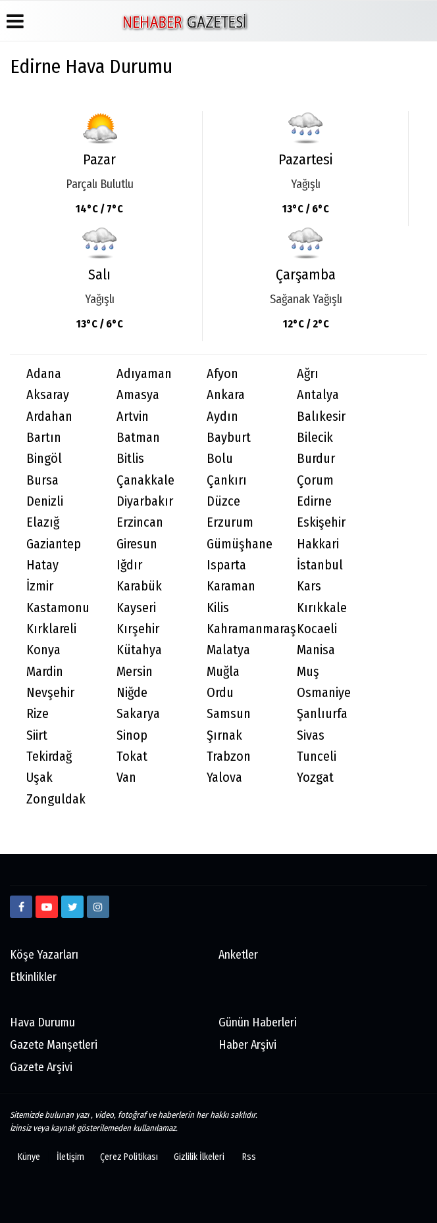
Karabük (139, 586)
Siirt (36, 735)
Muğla (223, 671)
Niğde (131, 692)
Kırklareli (51, 629)
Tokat (131, 756)
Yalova (224, 777)
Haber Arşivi (247, 1045)
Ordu (220, 692)
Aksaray (47, 394)
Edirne (314, 501)
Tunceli (316, 756)
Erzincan (139, 522)
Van (126, 777)
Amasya (137, 394)
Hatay (42, 565)
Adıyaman (144, 373)
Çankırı (227, 480)
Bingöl (44, 458)
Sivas (310, 735)
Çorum (315, 480)
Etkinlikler (33, 977)
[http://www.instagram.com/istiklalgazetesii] (98, 907)
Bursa (42, 480)
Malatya (228, 650)
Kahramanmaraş (243, 629)
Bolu (220, 458)
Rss (249, 1157)
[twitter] (72, 907)
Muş (308, 671)
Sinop (131, 735)
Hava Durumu (42, 1022)
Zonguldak (56, 799)
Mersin (134, 671)
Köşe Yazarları (44, 954)
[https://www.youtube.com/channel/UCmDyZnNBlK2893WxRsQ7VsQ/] (47, 907)
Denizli (44, 501)
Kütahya (139, 650)
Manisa (316, 650)
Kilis (218, 607)
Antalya (318, 394)
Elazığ (42, 522)
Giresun (136, 544)
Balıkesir (321, 416)
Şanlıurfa (322, 713)
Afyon (222, 373)
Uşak (39, 777)
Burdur (316, 458)
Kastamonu (58, 607)
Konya (43, 650)
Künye (29, 1157)
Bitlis (130, 458)
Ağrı (308, 373)
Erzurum (230, 522)
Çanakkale (145, 480)
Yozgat (315, 777)
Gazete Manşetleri (53, 1045)
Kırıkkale (322, 607)
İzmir (39, 586)
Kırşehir (137, 629)
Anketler (238, 954)
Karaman (231, 586)
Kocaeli (317, 629)
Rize (37, 713)
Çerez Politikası (129, 1157)
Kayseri (136, 607)
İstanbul (320, 565)
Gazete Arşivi (41, 1067)
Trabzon (229, 756)
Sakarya (138, 713)
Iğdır (129, 565)
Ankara (226, 394)
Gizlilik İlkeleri (199, 1157)
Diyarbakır (144, 501)
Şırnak (224, 735)
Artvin (132, 416)
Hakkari (318, 544)
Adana (43, 373)
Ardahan (49, 416)
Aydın (222, 416)
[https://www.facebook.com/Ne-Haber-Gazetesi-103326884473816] (21, 907)
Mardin (44, 671)
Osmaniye (324, 692)
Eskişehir (321, 522)
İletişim (70, 1157)
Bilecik (315, 437)
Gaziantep (53, 544)
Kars (309, 586)
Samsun (229, 713)
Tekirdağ (49, 756)
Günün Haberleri (257, 1022)
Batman (138, 437)
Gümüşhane (239, 544)
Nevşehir (50, 692)
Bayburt (229, 437)
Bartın (43, 437)
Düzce (223, 501)
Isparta (226, 565)
